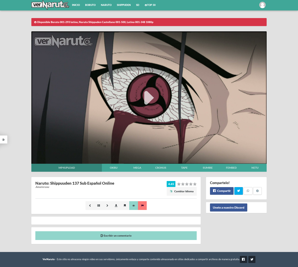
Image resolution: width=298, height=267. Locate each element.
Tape (184, 167)
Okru (113, 167)
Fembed (231, 167)
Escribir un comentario (116, 235)
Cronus (160, 167)
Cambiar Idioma (182, 191)
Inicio (76, 5)
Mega (137, 167)
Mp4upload (67, 167)
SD (137, 5)
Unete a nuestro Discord (228, 207)
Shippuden (124, 5)
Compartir (222, 190)
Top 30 (150, 5)
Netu (254, 167)
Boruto (90, 5)
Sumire (208, 167)
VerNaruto (49, 259)
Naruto (106, 5)
